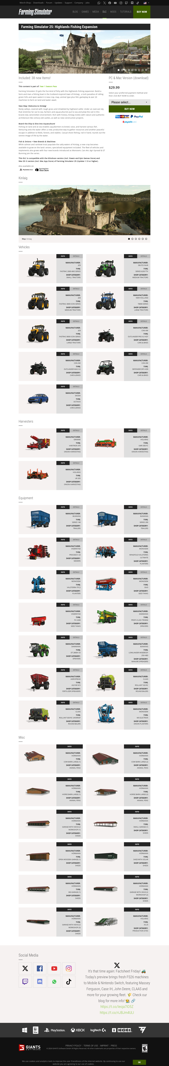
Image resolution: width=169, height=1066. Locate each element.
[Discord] (132, 2)
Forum (49, 2)
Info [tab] (63, 256)
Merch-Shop (25, 2)
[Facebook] (110, 2)
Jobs (88, 2)
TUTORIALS (125, 11)
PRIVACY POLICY (73, 1045)
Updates (58, 2)
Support (68, 2)
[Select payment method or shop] (129, 102)
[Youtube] (115, 2)
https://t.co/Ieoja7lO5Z (116, 1006)
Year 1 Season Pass (48, 86)
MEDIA (95, 11)
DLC (105, 11)
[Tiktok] (138, 2)
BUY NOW (142, 11)
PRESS (114, 1045)
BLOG (75, 11)
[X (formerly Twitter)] (104, 2)
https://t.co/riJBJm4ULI (117, 1012)
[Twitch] (126, 2)
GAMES (85, 11)
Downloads (38, 2)
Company (78, 2)
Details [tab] (76, 256)
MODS (113, 11)
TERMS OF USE (91, 1045)
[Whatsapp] (99, 2)
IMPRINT (104, 1045)
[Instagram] (121, 2)
